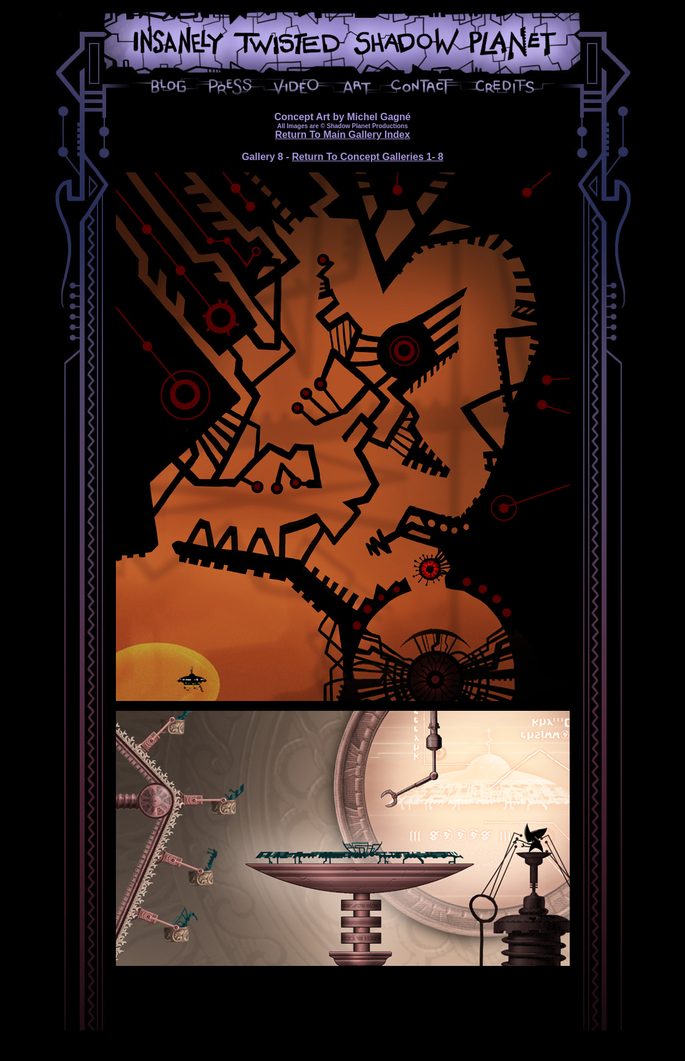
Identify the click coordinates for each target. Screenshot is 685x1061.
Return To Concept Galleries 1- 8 (367, 156)
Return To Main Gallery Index (342, 134)
